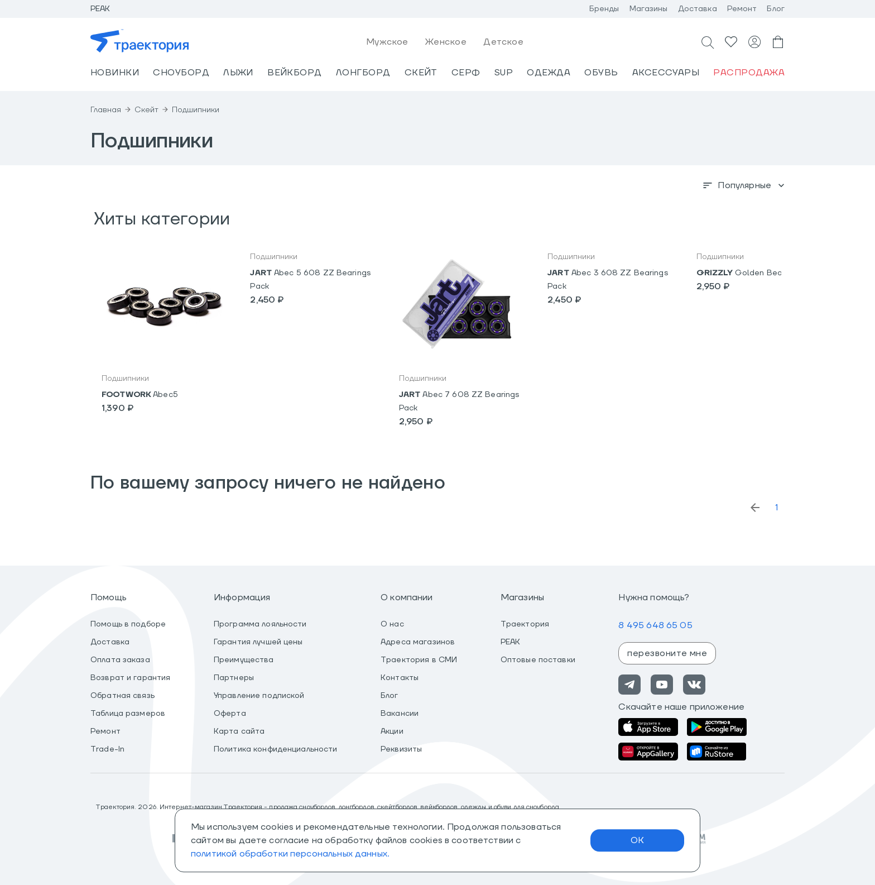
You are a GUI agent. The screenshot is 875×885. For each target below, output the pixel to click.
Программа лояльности (260, 624)
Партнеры (234, 678)
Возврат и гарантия (130, 678)
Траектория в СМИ (419, 660)
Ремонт (742, 9)
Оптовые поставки (538, 660)
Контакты (400, 678)
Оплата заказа (120, 660)
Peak (100, 9)
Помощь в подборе (128, 624)
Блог (776, 9)
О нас (392, 624)
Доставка (697, 9)
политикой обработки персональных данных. (290, 853)
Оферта (230, 714)
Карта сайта (239, 731)
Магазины (648, 9)
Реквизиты (401, 749)
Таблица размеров (127, 714)
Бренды (604, 9)
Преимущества (244, 660)
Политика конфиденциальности (276, 749)
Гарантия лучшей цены (258, 642)
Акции (392, 731)
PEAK (511, 642)
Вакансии (400, 714)
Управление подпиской (259, 696)
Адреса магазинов (418, 642)
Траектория (525, 624)
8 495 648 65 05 (655, 625)
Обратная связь (122, 696)
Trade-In (107, 749)
